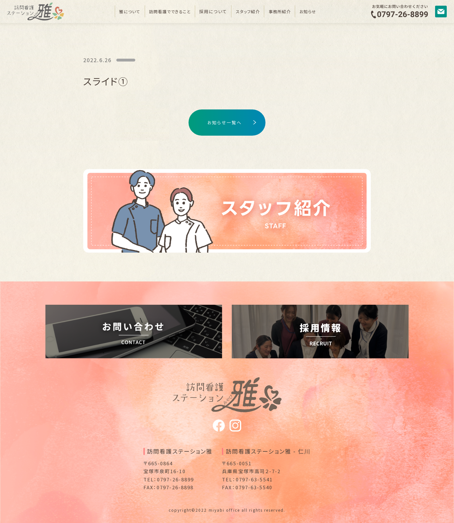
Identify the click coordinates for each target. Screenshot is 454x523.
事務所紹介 (283, 12)
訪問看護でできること (167, 12)
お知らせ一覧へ (224, 122)
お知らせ (313, 12)
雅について (124, 12)
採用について (213, 11)
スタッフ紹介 (250, 12)
